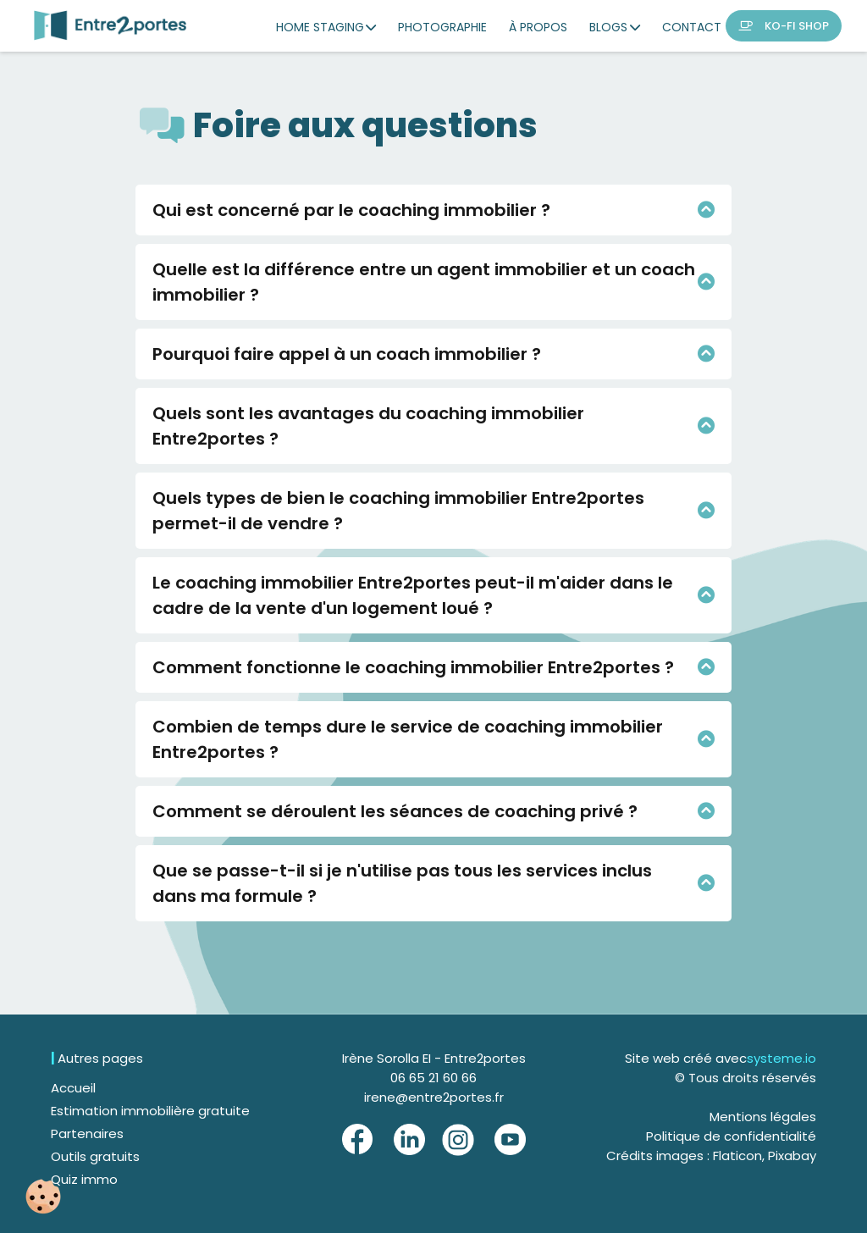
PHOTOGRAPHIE (442, 27)
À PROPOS (538, 27)
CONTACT (691, 27)
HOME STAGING (326, 27)
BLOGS (614, 27)
